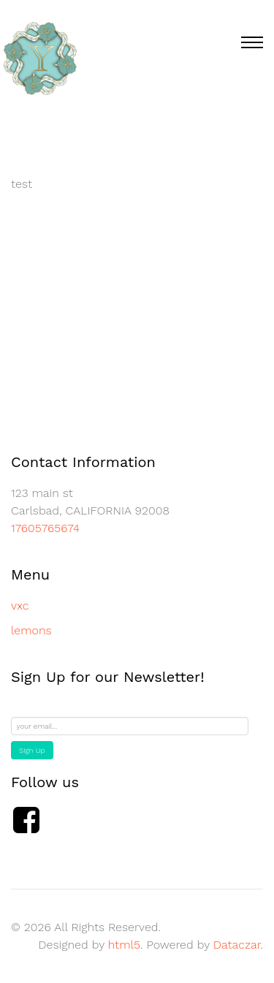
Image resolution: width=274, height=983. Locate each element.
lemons (31, 630)
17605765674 (45, 528)
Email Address (46, 709)
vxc (19, 605)
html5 (124, 945)
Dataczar (237, 945)
